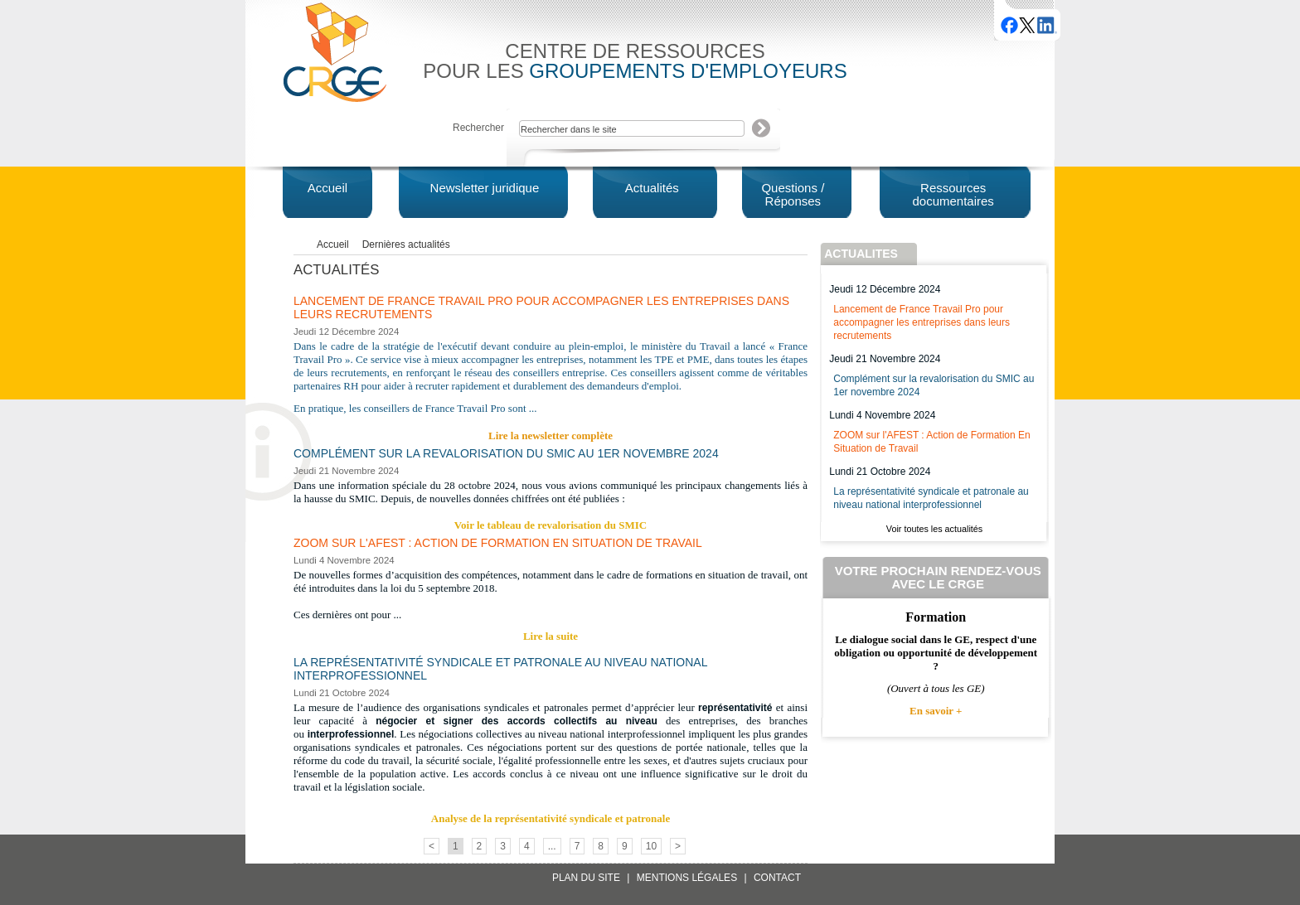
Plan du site (586, 877)
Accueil (333, 244)
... (552, 846)
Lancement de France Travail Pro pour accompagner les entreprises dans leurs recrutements (921, 322)
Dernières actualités (406, 244)
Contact (777, 877)
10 (651, 846)
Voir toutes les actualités (934, 529)
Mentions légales (687, 877)
